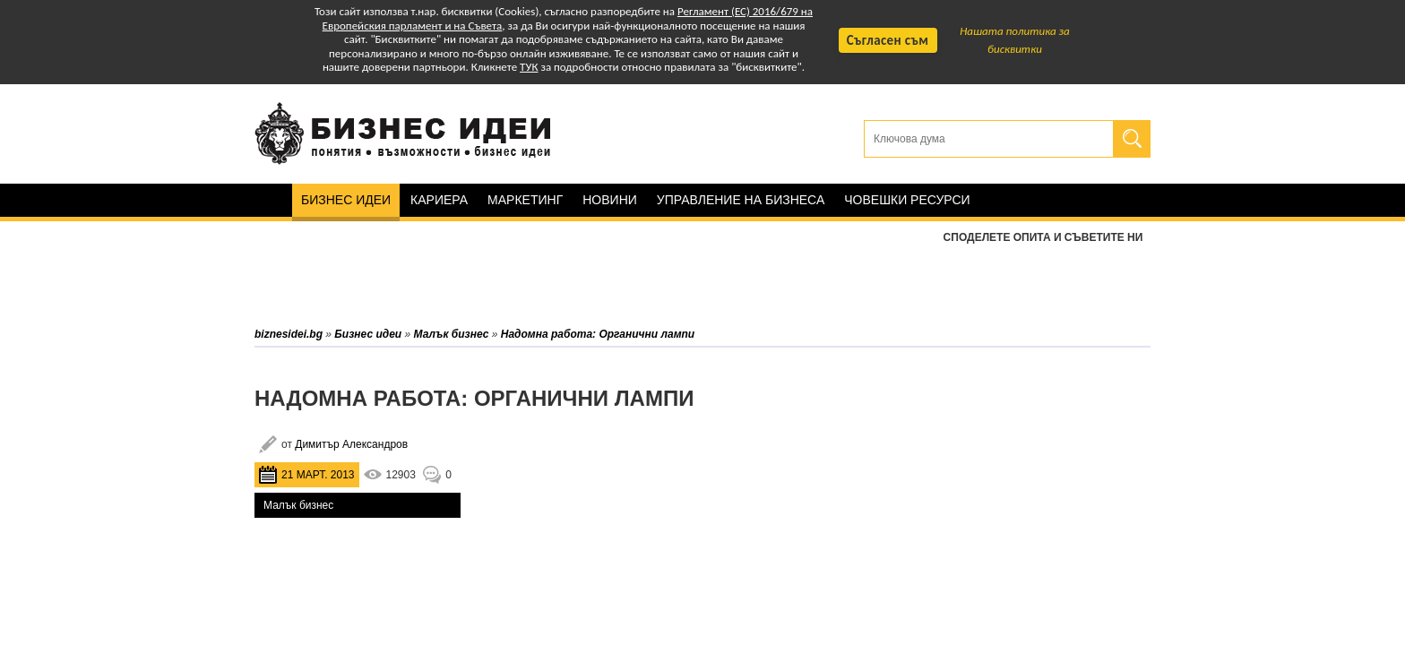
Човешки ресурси (907, 200)
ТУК (529, 66)
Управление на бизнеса (740, 200)
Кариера (439, 200)
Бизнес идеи (346, 200)
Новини (609, 200)
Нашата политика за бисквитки (1015, 40)
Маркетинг (525, 200)
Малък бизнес (298, 505)
